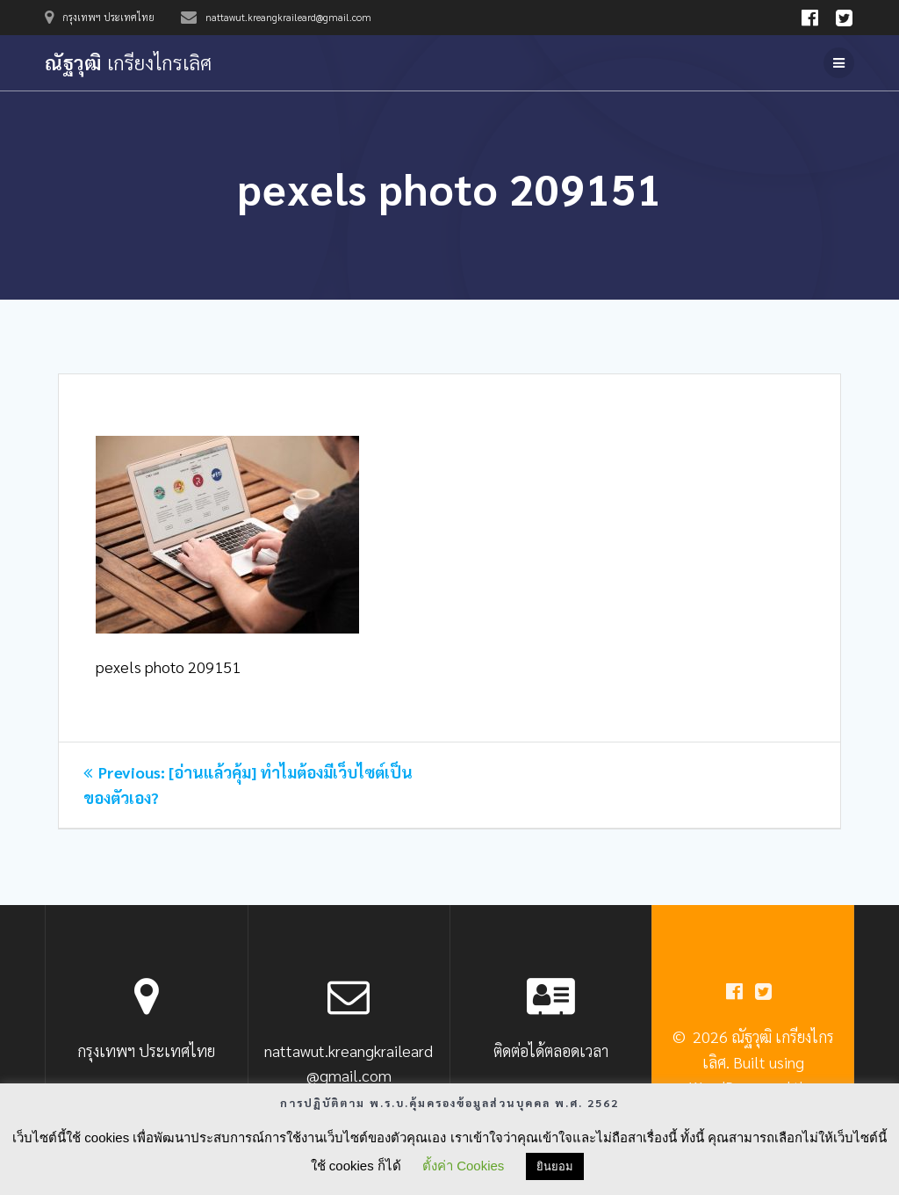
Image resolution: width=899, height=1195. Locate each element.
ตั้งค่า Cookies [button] (463, 1165)
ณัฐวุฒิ (128, 62)
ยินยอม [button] (554, 1166)
